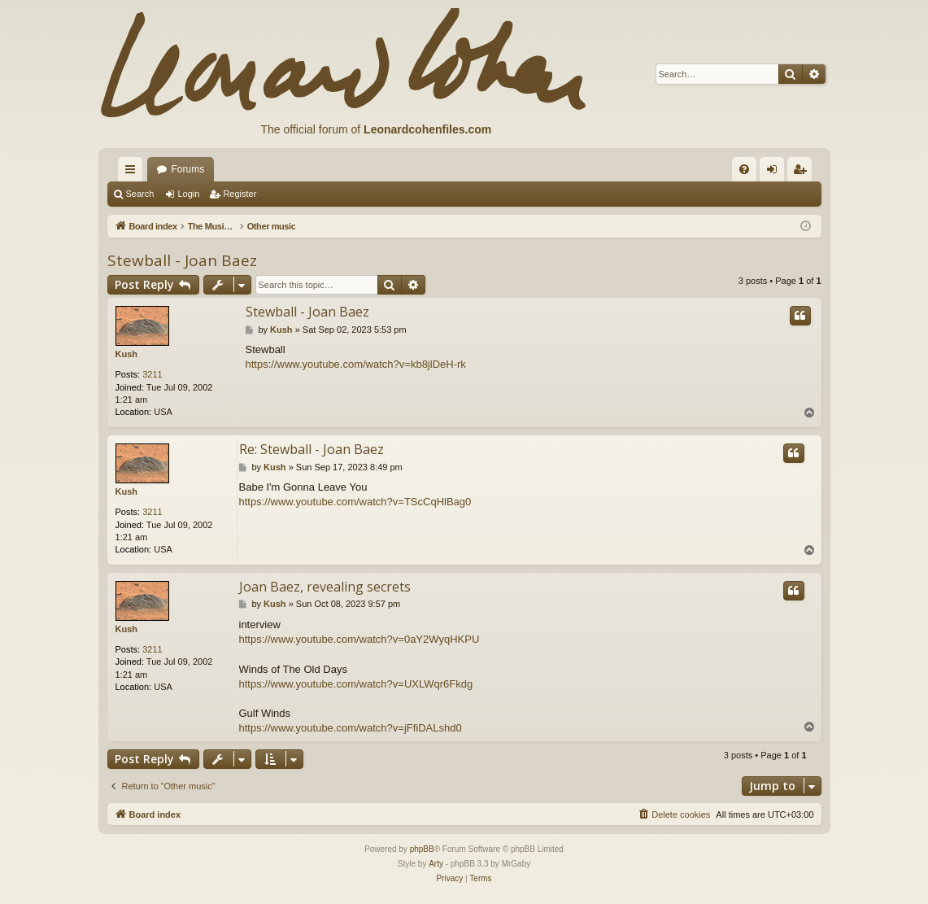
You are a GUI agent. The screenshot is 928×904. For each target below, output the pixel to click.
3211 (152, 374)
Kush (126, 354)
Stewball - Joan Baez (182, 260)
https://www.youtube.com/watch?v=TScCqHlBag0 (355, 502)
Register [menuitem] (802, 172)
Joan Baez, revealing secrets (325, 587)
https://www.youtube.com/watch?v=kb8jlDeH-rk (356, 364)
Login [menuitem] (774, 172)
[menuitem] (744, 169)
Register (239, 194)
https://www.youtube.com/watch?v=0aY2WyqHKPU (359, 639)
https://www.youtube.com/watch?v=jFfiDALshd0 (350, 728)
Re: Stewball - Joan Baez (311, 449)
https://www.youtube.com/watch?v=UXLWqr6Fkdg (356, 684)
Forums (188, 169)
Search (140, 194)
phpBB (422, 849)
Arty (436, 863)
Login (188, 194)
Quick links (133, 172)
